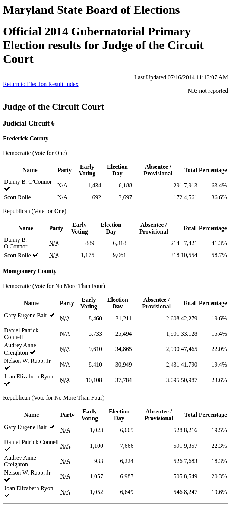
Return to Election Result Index (41, 84)
